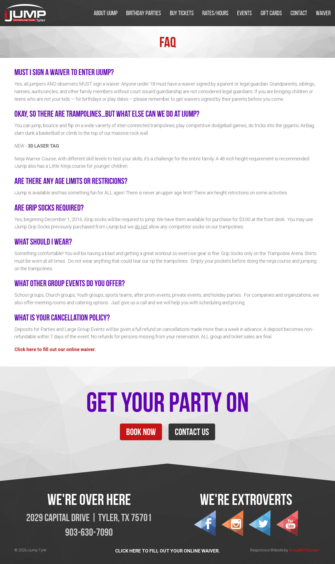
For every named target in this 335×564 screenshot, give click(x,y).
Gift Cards (271, 13)
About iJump (106, 13)
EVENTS (244, 13)
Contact (299, 13)
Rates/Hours (215, 13)
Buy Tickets (182, 13)
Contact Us (192, 432)
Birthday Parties (143, 13)
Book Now (141, 432)
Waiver (323, 13)
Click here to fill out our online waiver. (55, 349)
